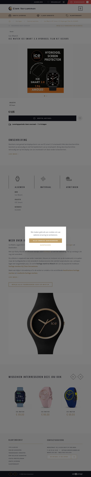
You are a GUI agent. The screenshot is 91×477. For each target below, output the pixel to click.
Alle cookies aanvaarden (45, 241)
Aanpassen (45, 245)
